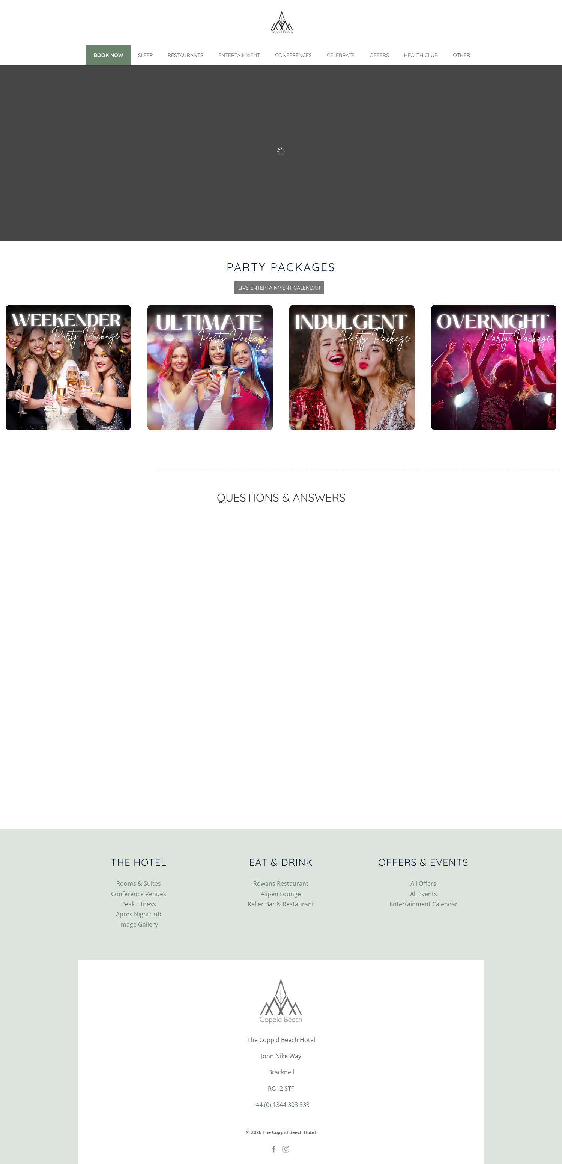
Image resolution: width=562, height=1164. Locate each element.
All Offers (423, 883)
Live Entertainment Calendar (279, 287)
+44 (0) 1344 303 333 (281, 1105)
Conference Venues (138, 894)
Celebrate (341, 55)
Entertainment (239, 55)
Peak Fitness (138, 904)
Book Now (108, 55)
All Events (423, 894)
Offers (379, 55)
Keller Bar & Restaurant (281, 904)
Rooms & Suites (138, 883)
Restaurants (185, 55)
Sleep (145, 55)
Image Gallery (138, 924)
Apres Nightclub (138, 914)
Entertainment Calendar (423, 904)
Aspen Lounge (281, 894)
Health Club (421, 55)
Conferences (293, 55)
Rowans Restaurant (280, 883)
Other (461, 55)
